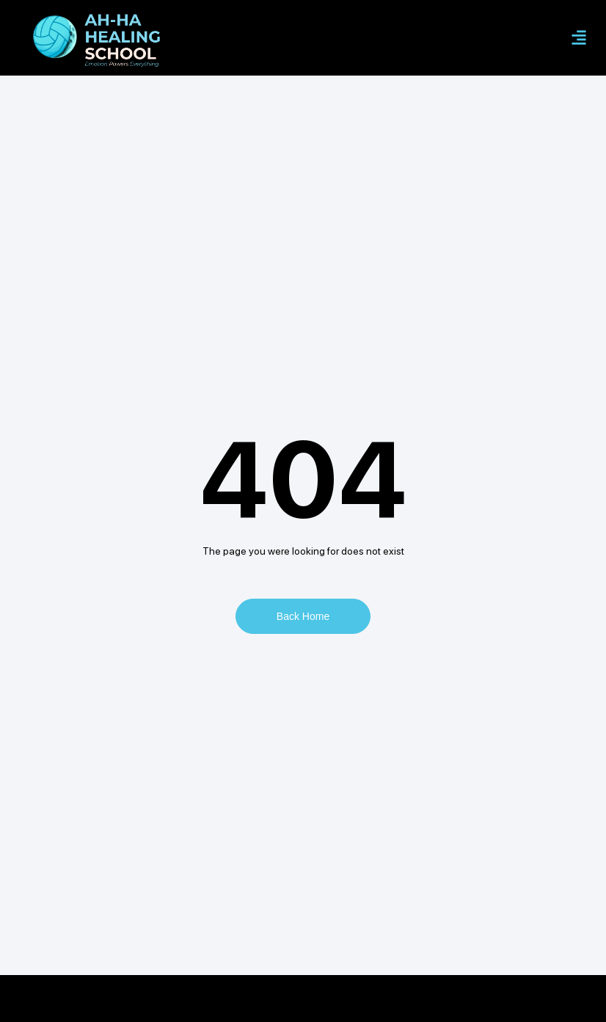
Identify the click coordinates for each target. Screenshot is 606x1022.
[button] (579, 38)
